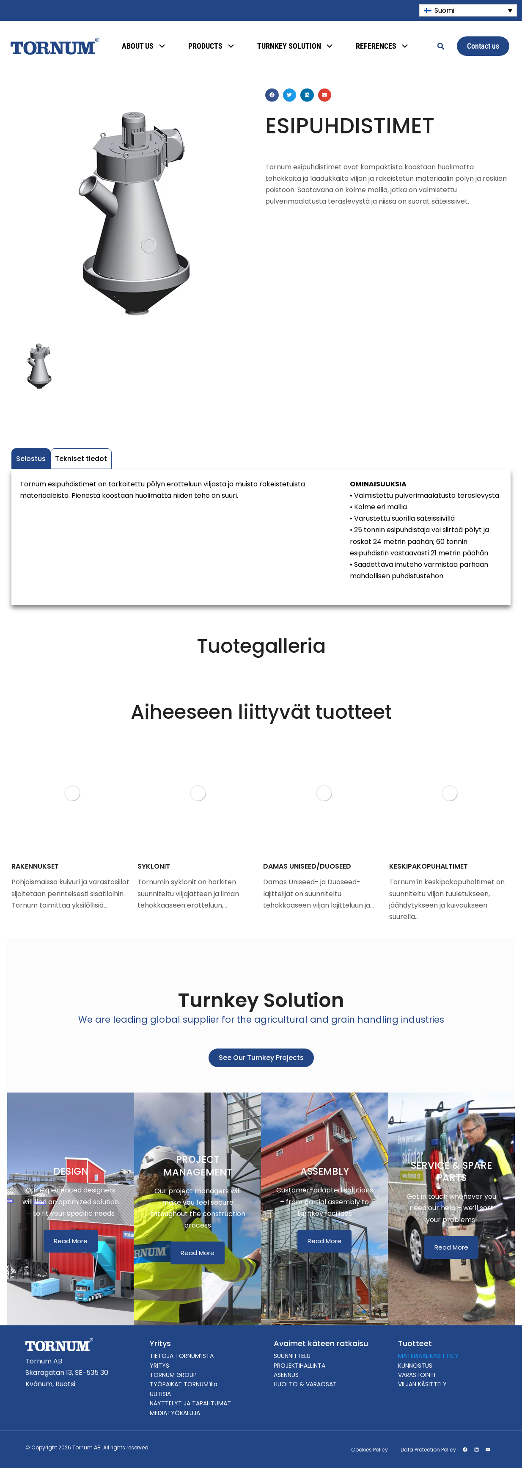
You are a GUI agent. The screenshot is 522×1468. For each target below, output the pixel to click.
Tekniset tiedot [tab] (81, 459)
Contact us (483, 45)
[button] (272, 95)
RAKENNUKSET (35, 866)
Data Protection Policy (428, 1449)
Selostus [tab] (31, 459)
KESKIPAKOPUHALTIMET (428, 866)
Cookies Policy (369, 1449)
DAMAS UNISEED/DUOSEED (307, 866)
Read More (71, 1240)
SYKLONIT (153, 866)
